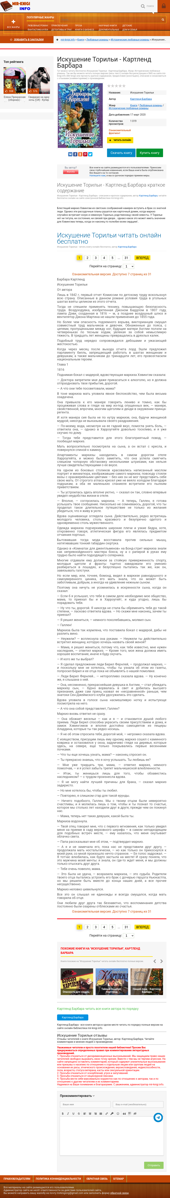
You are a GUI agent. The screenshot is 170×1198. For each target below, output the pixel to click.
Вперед (142, 258)
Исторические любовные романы (128, 108)
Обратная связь (97, 1178)
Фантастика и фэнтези (41, 29)
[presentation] (62, 1113)
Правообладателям (17, 1178)
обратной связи (119, 1193)
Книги (133, 105)
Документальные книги (113, 29)
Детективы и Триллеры (64, 29)
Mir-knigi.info (27, 6)
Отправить (154, 1165)
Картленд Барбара (141, 99)
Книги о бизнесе (84, 29)
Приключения (59, 25)
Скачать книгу (121, 153)
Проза (78, 25)
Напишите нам (97, 175)
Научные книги (108, 25)
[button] (62, 1113)
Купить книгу (149, 153)
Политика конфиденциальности (58, 1178)
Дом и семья (129, 29)
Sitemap (118, 1178)
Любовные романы (39, 25)
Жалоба (71, 172)
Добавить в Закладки (27, 39)
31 (126, 258)
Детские (127, 25)
